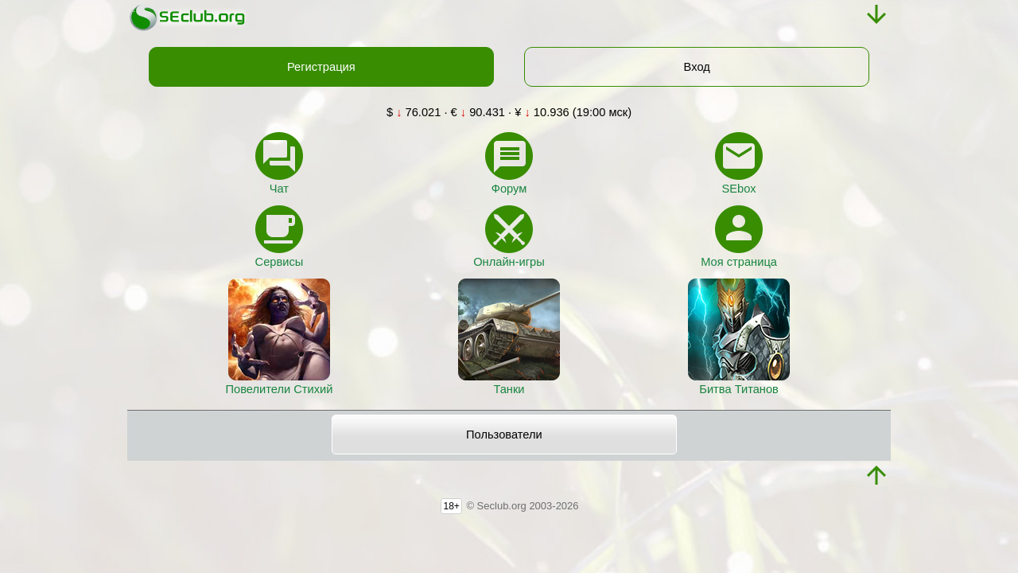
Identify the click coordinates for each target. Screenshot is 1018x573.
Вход (697, 66)
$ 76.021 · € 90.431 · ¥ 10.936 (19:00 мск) (509, 112)
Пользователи (504, 434)
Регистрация (321, 66)
